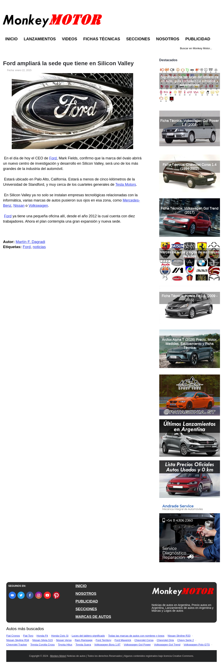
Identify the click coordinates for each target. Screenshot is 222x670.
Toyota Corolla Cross (42, 644)
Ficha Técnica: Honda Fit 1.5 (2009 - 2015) (190, 298)
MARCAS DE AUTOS (93, 617)
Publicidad (197, 39)
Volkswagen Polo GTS (197, 644)
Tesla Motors (125, 184)
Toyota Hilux (65, 644)
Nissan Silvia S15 (42, 640)
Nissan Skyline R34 (17, 640)
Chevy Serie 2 (185, 640)
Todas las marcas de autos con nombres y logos (136, 635)
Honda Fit (42, 635)
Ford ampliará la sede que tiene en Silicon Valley (68, 63)
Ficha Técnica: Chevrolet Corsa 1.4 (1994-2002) (190, 167)
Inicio (11, 39)
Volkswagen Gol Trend (167, 644)
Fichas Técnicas (101, 39)
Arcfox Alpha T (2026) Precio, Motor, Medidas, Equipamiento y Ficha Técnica (189, 344)
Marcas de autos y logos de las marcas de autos (190, 254)
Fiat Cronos (13, 635)
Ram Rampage (83, 640)
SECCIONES (86, 609)
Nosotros (167, 39)
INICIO (81, 586)
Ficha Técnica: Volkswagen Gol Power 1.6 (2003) (189, 123)
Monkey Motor (58, 656)
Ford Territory (103, 640)
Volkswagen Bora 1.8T (107, 644)
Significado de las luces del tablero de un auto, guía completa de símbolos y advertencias (189, 81)
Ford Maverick (123, 640)
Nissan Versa (64, 640)
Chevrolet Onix (165, 640)
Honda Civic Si (59, 635)
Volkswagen (38, 206)
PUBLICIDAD (86, 601)
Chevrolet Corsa (143, 640)
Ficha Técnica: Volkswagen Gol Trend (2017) (189, 210)
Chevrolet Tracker (16, 644)
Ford (53, 158)
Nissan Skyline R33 (179, 635)
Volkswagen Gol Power (137, 644)
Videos (69, 39)
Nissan (18, 206)
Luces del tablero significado (88, 635)
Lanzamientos (40, 39)
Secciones (138, 39)
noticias (39, 247)
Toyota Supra (83, 644)
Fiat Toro (28, 635)
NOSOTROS (85, 594)
